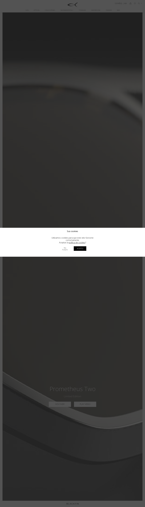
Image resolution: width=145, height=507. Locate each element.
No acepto (65, 249)
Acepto (80, 248)
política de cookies (77, 242)
